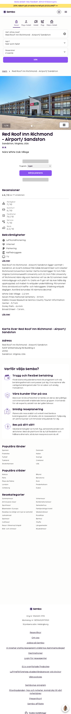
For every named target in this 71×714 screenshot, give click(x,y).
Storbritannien (8, 464)
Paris (4, 478)
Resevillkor (35, 632)
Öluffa (38, 522)
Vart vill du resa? (12, 32)
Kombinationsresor (43, 502)
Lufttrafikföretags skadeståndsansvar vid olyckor (35, 672)
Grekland (39, 460)
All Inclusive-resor (9, 502)
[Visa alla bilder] (64, 125)
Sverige (39, 457)
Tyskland (5, 460)
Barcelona (40, 478)
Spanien (5, 450)
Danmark (39, 450)
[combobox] (33, 35)
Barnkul (39, 519)
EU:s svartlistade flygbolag (35, 666)
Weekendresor (42, 512)
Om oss (35, 638)
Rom (38, 481)
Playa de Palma (8, 481)
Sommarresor (7, 499)
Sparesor (5, 519)
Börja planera (35, 173)
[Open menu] (66, 12)
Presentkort (35, 698)
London (5, 485)
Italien (38, 454)
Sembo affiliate (35, 704)
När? (7, 41)
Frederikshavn (41, 485)
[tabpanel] (35, 46)
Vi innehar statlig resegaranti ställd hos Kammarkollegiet (35, 648)
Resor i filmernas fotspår (11, 525)
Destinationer (35, 653)
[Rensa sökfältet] (64, 33)
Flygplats (22, 166)
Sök (35, 60)
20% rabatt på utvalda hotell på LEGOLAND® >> (35, 6)
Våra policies (35, 677)
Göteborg (6, 488)
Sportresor (6, 505)
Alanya (5, 474)
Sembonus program (35, 685)
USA (37, 464)
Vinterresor (40, 499)
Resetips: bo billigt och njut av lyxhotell (17, 512)
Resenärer (10, 50)
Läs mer (6, 261)
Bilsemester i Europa (10, 509)
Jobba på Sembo (35, 643)
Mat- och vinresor (9, 529)
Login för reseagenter (35, 658)
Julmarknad (6, 515)
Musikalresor (41, 529)
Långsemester (41, 525)
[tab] (16, 23)
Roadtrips (40, 515)
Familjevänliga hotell (44, 509)
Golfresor (6, 522)
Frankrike (5, 454)
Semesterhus (41, 505)
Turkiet (4, 457)
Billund (38, 474)
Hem (4, 71)
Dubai (38, 488)
